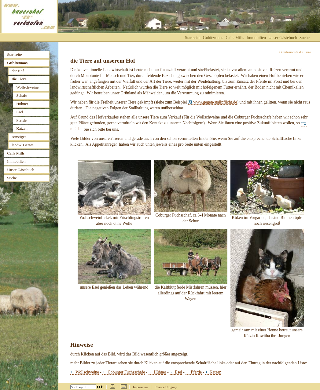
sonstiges (19, 136)
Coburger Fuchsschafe (123, 372)
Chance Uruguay (165, 387)
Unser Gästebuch (282, 37)
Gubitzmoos (287, 52)
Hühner (157, 372)
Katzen (213, 372)
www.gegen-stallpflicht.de (212, 102)
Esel (176, 372)
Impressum (140, 387)
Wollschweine (84, 372)
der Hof (18, 70)
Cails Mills (235, 37)
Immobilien (256, 37)
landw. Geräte (23, 145)
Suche (305, 37)
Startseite (192, 37)
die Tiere (19, 79)
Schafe (21, 95)
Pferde (194, 372)
